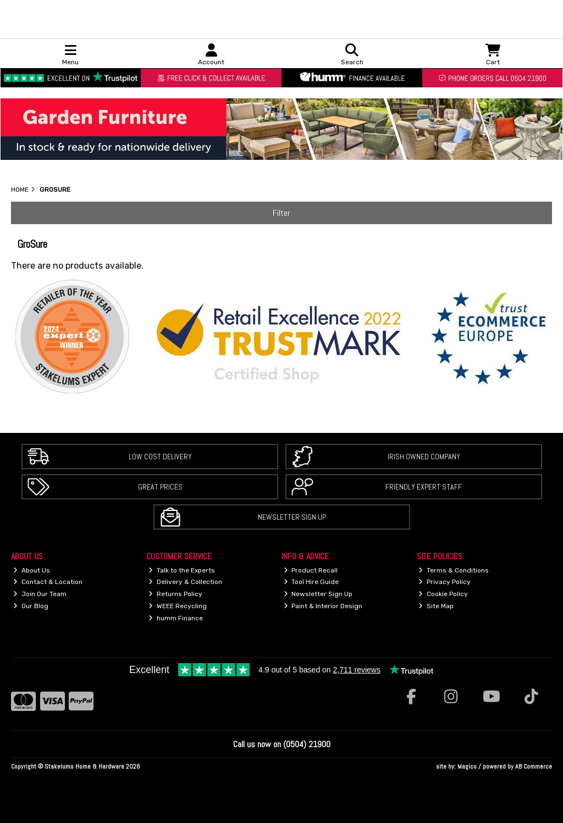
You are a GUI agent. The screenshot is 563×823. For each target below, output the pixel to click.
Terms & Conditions (453, 570)
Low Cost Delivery (160, 456)
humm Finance (175, 618)
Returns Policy (175, 594)
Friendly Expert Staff (423, 487)
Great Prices (160, 487)
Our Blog (30, 606)
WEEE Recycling (177, 606)
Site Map (436, 606)
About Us (31, 570)
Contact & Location (47, 582)
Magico (467, 766)
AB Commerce (533, 766)
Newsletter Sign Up (292, 517)
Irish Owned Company (424, 456)
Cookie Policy (443, 594)
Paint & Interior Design (323, 606)
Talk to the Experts (181, 570)
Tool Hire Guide (311, 582)
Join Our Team (40, 594)
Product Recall (311, 570)
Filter (281, 213)
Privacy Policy (444, 582)
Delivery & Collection (185, 582)
